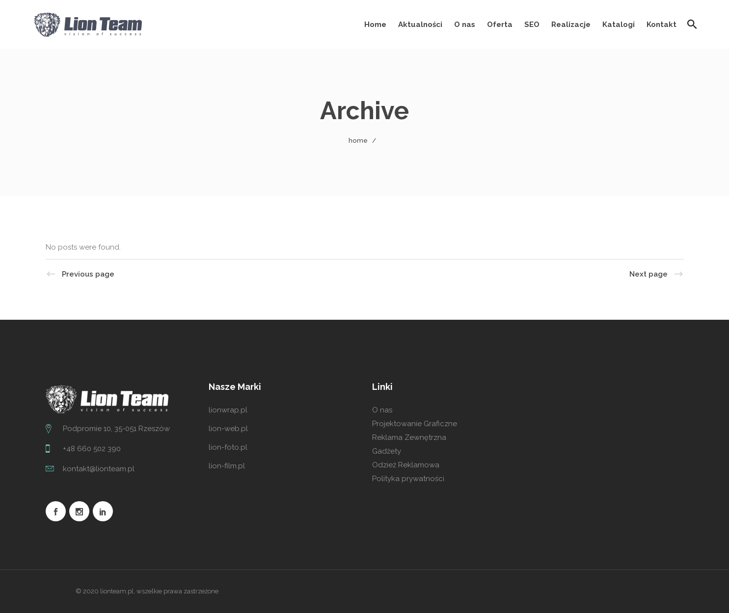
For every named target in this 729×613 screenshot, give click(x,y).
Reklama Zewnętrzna (409, 437)
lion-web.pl (228, 428)
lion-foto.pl (228, 447)
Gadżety (386, 451)
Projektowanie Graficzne (414, 423)
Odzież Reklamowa (405, 464)
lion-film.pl (227, 465)
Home (358, 140)
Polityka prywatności (408, 478)
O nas (382, 410)
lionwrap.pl (228, 410)
